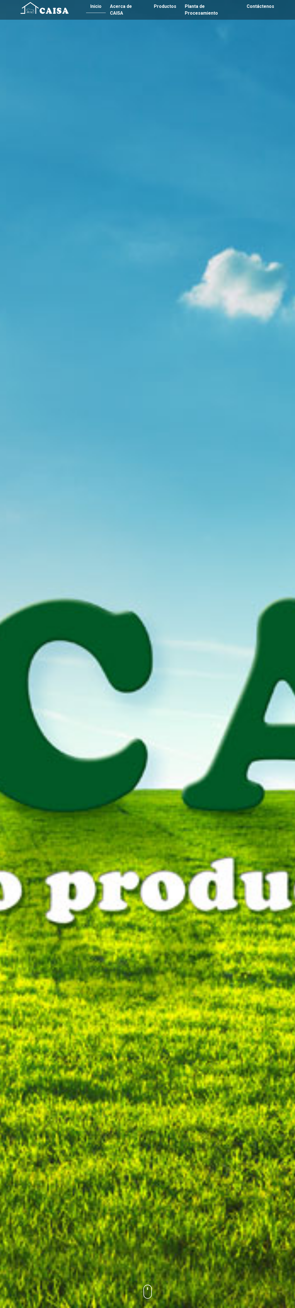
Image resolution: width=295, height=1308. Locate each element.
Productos (165, 6)
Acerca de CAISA (121, 10)
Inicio (96, 6)
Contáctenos (260, 6)
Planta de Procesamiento (201, 10)
